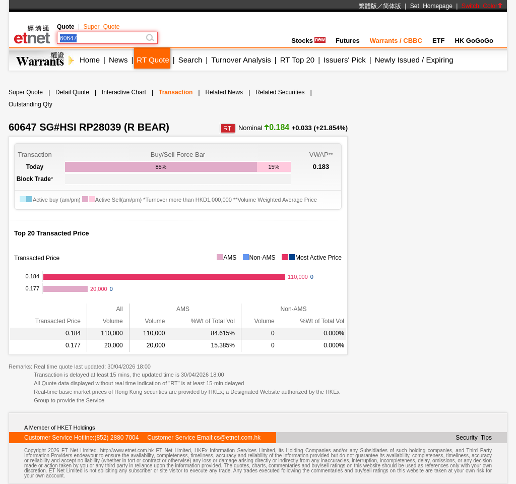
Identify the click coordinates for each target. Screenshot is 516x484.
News (118, 59)
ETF (438, 40)
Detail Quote (72, 92)
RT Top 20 (297, 59)
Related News (224, 92)
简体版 (392, 6)
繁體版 (368, 6)
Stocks (308, 40)
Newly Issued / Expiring (414, 59)
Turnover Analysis (241, 59)
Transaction (175, 92)
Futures (348, 40)
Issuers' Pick (345, 59)
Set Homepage (431, 6)
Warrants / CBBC (396, 40)
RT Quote (153, 59)
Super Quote (101, 26)
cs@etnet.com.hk (237, 437)
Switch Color (482, 6)
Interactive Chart (124, 92)
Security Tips (474, 437)
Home (90, 59)
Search (190, 59)
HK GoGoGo (474, 40)
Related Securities (279, 92)
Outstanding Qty (30, 104)
